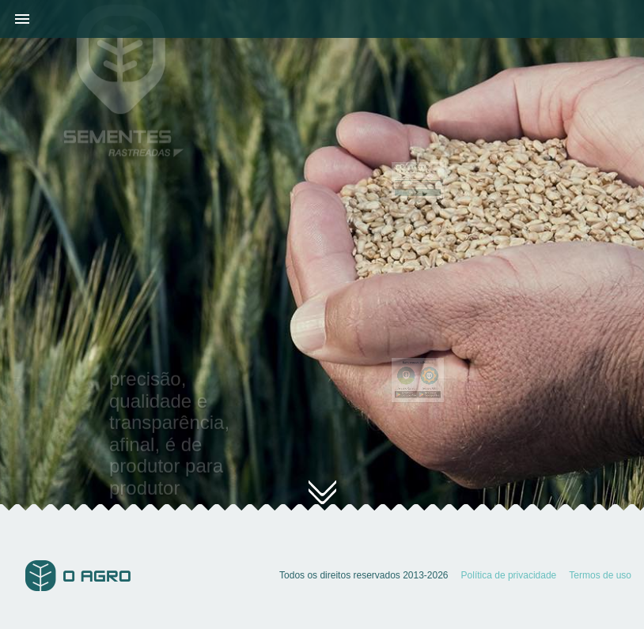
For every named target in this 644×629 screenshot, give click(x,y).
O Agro (78, 575)
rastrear (417, 189)
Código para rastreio (411, 179)
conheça (322, 500)
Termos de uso (600, 575)
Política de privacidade (509, 575)
